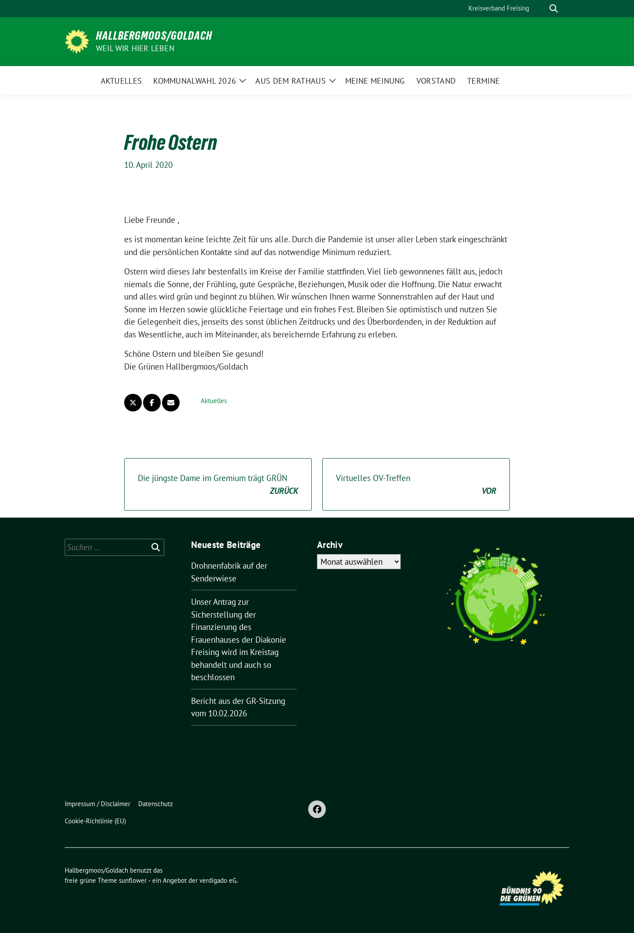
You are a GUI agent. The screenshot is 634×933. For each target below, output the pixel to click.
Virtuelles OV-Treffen (416, 485)
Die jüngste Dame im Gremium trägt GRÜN (218, 485)
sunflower (133, 880)
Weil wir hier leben (135, 48)
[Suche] (541, 8)
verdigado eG (217, 880)
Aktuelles (214, 400)
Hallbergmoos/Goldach (154, 35)
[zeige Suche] (553, 8)
